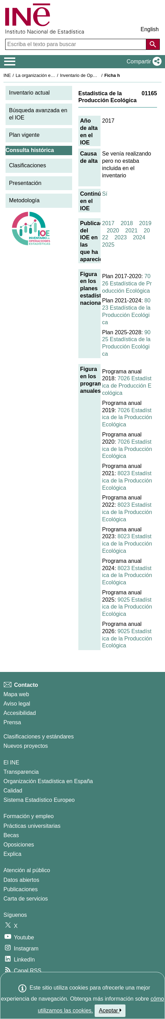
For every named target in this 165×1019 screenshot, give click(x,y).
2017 (108, 223)
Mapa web (16, 694)
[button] (143, 61)
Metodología (24, 200)
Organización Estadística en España (48, 781)
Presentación (25, 183)
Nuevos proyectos (25, 746)
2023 (120, 237)
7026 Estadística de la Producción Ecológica (127, 417)
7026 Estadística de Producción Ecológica (127, 283)
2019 (145, 223)
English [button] (150, 29)
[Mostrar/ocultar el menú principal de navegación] (9, 61)
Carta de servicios (25, 899)
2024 (139, 237)
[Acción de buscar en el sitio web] (153, 44)
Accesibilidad (19, 713)
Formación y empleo (28, 816)
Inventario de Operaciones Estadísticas (98, 75)
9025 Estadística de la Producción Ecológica (127, 607)
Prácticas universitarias (32, 826)
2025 (108, 245)
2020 (113, 230)
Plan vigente (24, 135)
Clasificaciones (27, 165)
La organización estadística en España (54, 75)
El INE (11, 762)
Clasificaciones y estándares (38, 736)
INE (7, 75)
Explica (12, 854)
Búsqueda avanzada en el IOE (38, 114)
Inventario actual (29, 93)
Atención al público (26, 870)
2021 (131, 230)
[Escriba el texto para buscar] (76, 44)
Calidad (12, 791)
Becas (11, 835)
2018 (127, 223)
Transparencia (21, 772)
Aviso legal (16, 704)
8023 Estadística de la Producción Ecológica (127, 480)
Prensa (12, 722)
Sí (104, 194)
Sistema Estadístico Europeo (39, 800)
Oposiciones (18, 845)
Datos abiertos (21, 880)
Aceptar (110, 1010)
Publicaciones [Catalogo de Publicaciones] (20, 889)
